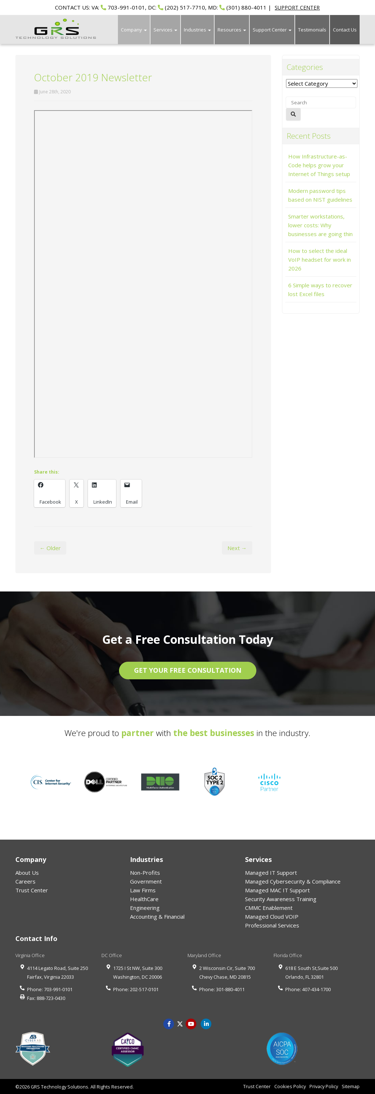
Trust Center (31, 890)
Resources (232, 29)
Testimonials (312, 29)
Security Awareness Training (280, 899)
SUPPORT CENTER (297, 7)
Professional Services (272, 925)
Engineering (145, 907)
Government (146, 881)
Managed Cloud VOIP (271, 916)
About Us (27, 872)
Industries (197, 29)
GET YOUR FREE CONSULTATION (187, 670)
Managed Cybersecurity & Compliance (293, 881)
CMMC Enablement (269, 907)
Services (165, 29)
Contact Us (345, 29)
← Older (50, 548)
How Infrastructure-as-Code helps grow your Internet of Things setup (319, 165)
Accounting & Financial (157, 916)
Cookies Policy (290, 1086)
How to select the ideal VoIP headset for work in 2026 (319, 259)
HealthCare (144, 899)
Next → (237, 548)
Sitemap (351, 1086)
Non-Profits (145, 872)
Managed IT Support (271, 872)
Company (134, 29)
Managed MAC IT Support (277, 890)
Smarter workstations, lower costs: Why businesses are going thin (320, 225)
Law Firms (143, 890)
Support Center (272, 29)
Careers (25, 881)
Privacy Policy (323, 1086)
